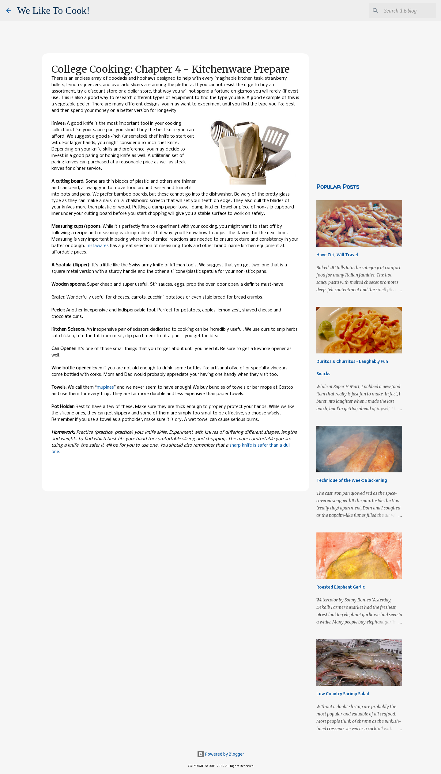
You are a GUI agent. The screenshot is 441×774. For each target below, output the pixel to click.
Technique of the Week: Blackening (351, 480)
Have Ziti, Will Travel (337, 254)
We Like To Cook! (53, 10)
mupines (105, 387)
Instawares (97, 245)
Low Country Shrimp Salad (342, 693)
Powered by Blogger (220, 754)
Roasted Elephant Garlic (340, 587)
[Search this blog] (404, 10)
